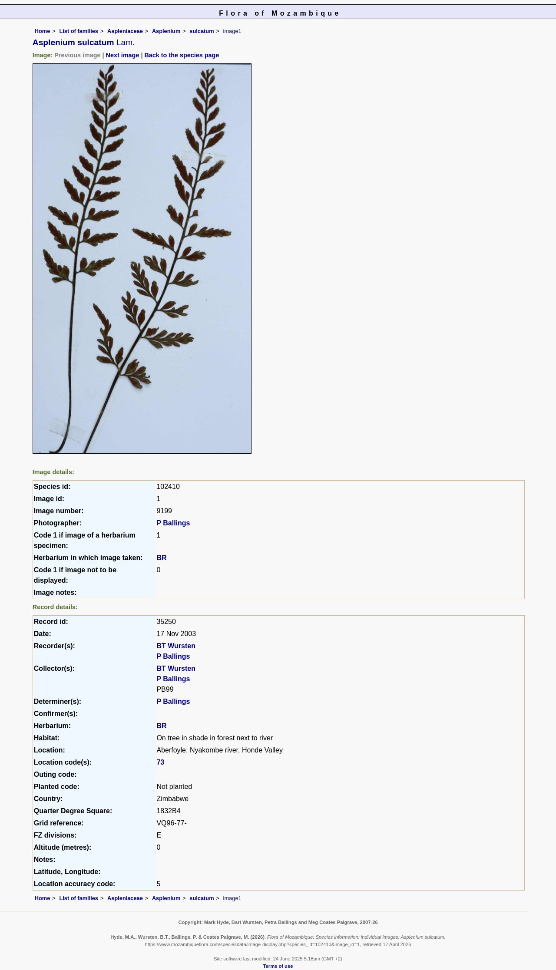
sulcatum (201, 31)
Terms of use (278, 966)
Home (42, 31)
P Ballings (173, 523)
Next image (122, 55)
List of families (78, 31)
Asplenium (166, 31)
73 (160, 762)
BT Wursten (175, 646)
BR (161, 557)
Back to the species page (181, 55)
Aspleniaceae (125, 31)
